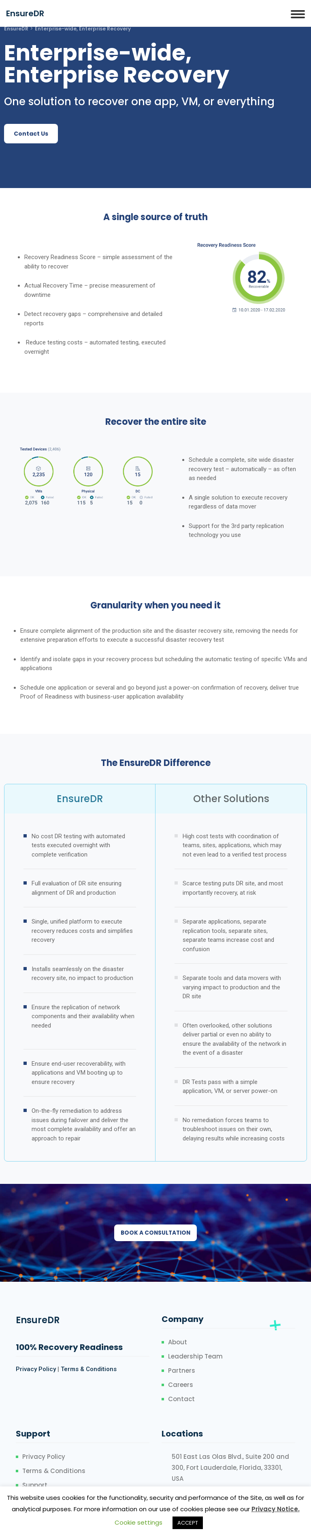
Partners (181, 1371)
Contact (181, 1399)
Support (34, 1485)
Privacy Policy (36, 1370)
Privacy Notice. (275, 1509)
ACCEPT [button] (187, 1523)
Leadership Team (195, 1356)
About (177, 1342)
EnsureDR (25, 13)
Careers (180, 1385)
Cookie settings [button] (138, 1522)
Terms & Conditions (89, 1370)
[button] (31, 133)
